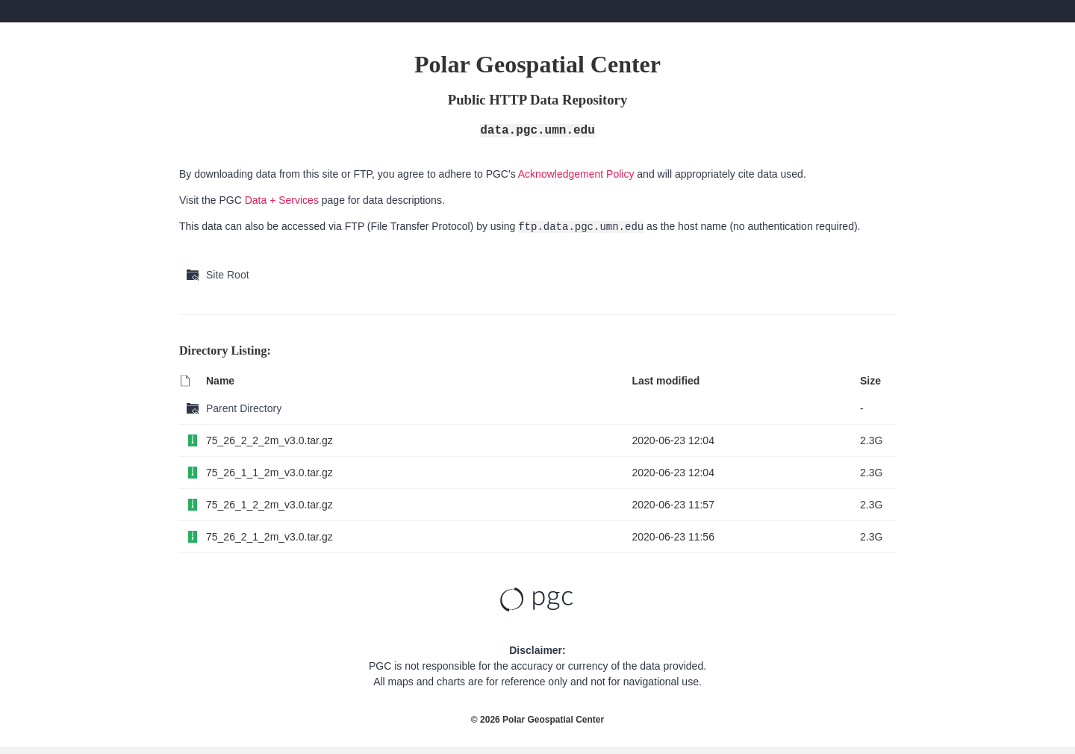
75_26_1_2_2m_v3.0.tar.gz (269, 505)
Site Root (227, 275)
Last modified (665, 381)
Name (220, 381)
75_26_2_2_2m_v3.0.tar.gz (269, 440)
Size (870, 381)
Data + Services (282, 200)
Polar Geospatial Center (553, 719)
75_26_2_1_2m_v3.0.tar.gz (269, 537)
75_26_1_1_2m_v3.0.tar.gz (269, 473)
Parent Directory (243, 408)
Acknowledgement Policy (576, 174)
